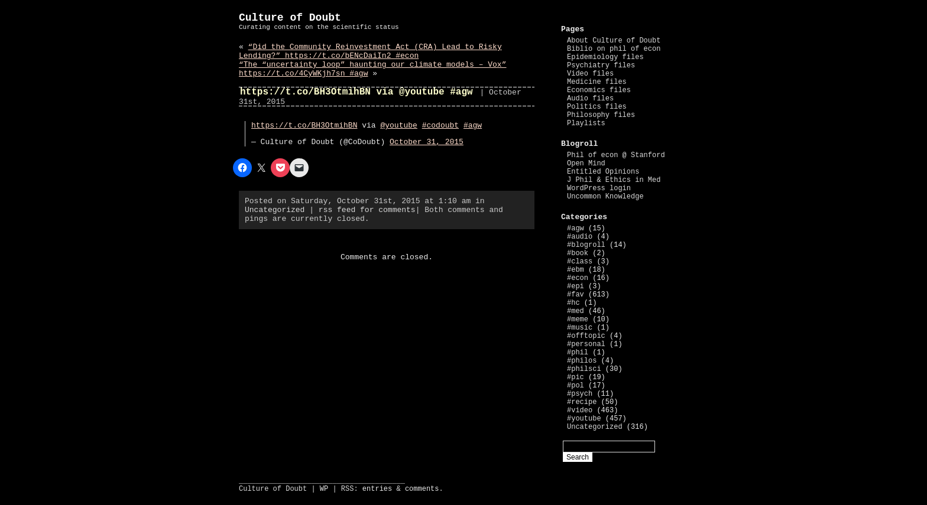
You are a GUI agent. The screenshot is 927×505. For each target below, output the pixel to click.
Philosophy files (601, 115)
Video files (590, 74)
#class (579, 262)
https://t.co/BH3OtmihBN (304, 125)
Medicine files (597, 82)
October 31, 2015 (427, 142)
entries (377, 489)
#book (577, 253)
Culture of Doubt (290, 18)
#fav (575, 295)
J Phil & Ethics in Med (613, 180)
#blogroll (586, 245)
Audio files (590, 99)
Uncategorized (274, 210)
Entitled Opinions (603, 172)
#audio (579, 237)
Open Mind (586, 163)
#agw (473, 125)
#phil (577, 352)
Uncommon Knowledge (605, 197)
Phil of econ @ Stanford (616, 155)
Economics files (599, 90)
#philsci (584, 369)
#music (579, 328)
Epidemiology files (605, 57)
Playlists (586, 123)
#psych (579, 394)
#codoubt (440, 125)
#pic (575, 377)
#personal (586, 344)
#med (575, 311)
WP (324, 489)
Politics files (597, 107)
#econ (577, 278)
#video (579, 410)
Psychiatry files (601, 65)
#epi (575, 286)
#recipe (582, 402)
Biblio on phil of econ (613, 49)
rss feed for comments (367, 210)
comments (422, 489)
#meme (577, 319)
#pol (575, 386)
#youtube (584, 419)
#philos (582, 361)
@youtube (398, 125)
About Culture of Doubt (613, 41)
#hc (573, 303)
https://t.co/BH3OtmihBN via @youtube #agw (356, 92)
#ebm (575, 270)
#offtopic (586, 336)
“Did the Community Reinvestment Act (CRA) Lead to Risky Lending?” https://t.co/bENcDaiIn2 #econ (370, 51)
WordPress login (599, 188)
